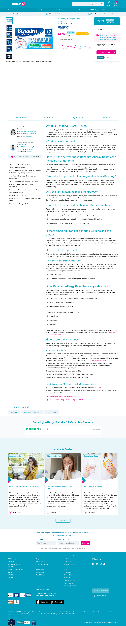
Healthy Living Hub (70, 582)
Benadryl (14, 414)
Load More (63, 522)
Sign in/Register (100, 597)
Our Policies (88, 624)
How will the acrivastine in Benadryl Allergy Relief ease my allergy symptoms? (25, 173)
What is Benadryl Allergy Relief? (21, 166)
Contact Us (67, 563)
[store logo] (19, 4)
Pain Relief (11, 568)
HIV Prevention (40, 563)
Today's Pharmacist (100, 592)
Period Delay (40, 571)
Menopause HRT (41, 574)
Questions (78, 118)
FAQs (65, 571)
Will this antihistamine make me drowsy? (24, 183)
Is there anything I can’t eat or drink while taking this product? (24, 192)
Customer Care (62, 11)
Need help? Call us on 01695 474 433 (105, 624)
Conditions (27, 11)
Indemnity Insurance (70, 587)
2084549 (30, 151)
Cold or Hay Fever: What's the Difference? (24, 488)
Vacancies (67, 579)
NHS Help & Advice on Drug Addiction (63, 398)
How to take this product (18, 197)
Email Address (63, 541)
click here (97, 389)
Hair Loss (39, 568)
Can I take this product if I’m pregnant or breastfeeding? (23, 178)
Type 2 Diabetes (41, 576)
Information (49, 118)
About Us (67, 568)
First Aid (10, 579)
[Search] (102, 4)
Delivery (105, 118)
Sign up (85, 544)
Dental (10, 574)
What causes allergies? (17, 169)
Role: (18, 133)
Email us (96, 560)
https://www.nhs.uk (99, 362)
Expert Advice (79, 11)
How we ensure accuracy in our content (26, 158)
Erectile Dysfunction (42, 566)
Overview (21, 118)
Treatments (13, 11)
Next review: (21, 137)
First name (40, 541)
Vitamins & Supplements (15, 571)
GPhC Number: (21, 151)
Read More (16, 514)
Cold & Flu (11, 576)
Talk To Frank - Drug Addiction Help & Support (66, 401)
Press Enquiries (68, 584)
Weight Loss (40, 560)
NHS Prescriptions (44, 11)
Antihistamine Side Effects (94, 488)
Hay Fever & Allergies (32, 414)
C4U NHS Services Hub (71, 576)
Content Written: (22, 135)
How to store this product (18, 205)
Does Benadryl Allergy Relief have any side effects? (25, 201)
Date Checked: (21, 153)
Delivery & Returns (69, 566)
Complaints (67, 574)
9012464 (104, 11)
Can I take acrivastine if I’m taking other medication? (23, 187)
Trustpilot (16, 15)
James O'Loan (21, 146)
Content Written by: (23, 128)
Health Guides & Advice (71, 560)
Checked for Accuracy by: (25, 144)
